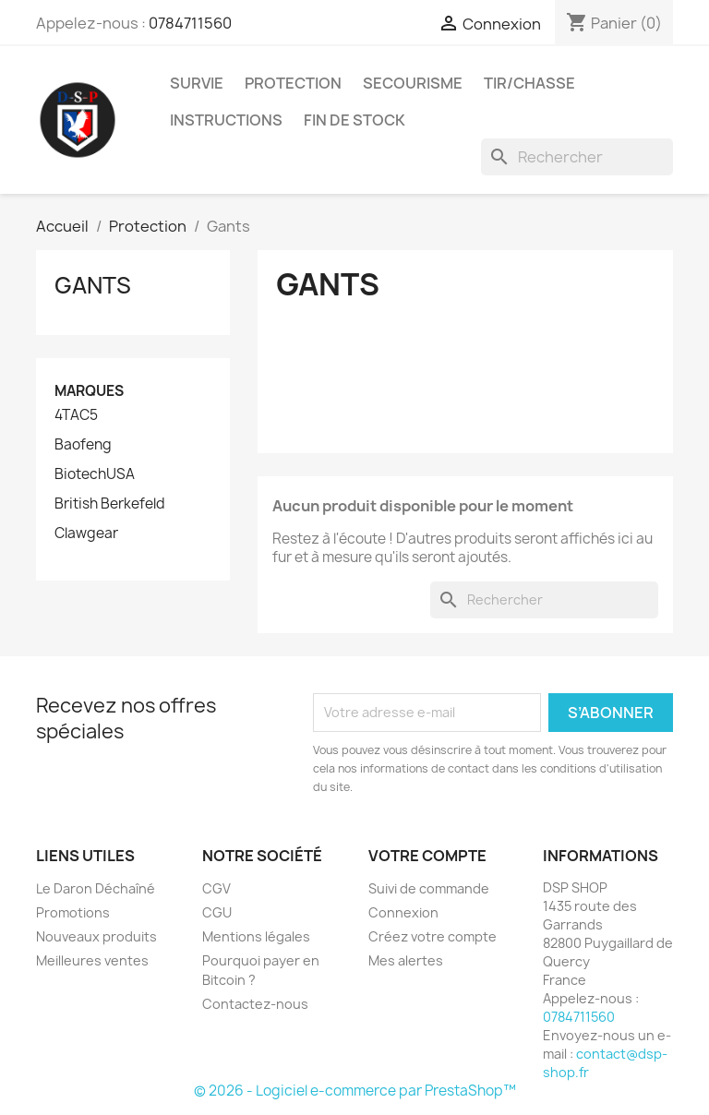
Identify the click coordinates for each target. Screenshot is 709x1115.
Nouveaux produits (96, 936)
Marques (89, 391)
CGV (216, 888)
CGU (217, 912)
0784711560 (190, 23)
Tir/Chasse (529, 83)
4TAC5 (76, 415)
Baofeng (83, 445)
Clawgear (86, 533)
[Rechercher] (577, 156)
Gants (92, 285)
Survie (196, 83)
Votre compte (427, 855)
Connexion (403, 912)
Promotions (73, 912)
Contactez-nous (255, 1004)
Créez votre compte (432, 936)
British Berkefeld (109, 504)
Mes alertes (405, 960)
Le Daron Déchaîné (95, 888)
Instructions (226, 120)
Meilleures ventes (92, 960)
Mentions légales (256, 936)
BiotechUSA (94, 474)
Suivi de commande (428, 888)
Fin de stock (354, 120)
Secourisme (413, 83)
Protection (293, 83)
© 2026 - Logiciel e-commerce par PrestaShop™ (355, 1090)
